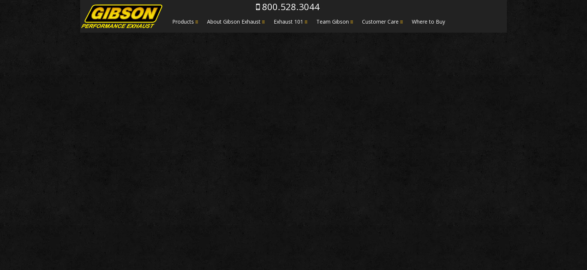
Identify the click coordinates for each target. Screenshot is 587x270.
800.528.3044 (288, 6)
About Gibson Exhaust (234, 21)
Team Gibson (332, 21)
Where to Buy (428, 21)
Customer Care (380, 21)
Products (183, 21)
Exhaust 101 (288, 21)
